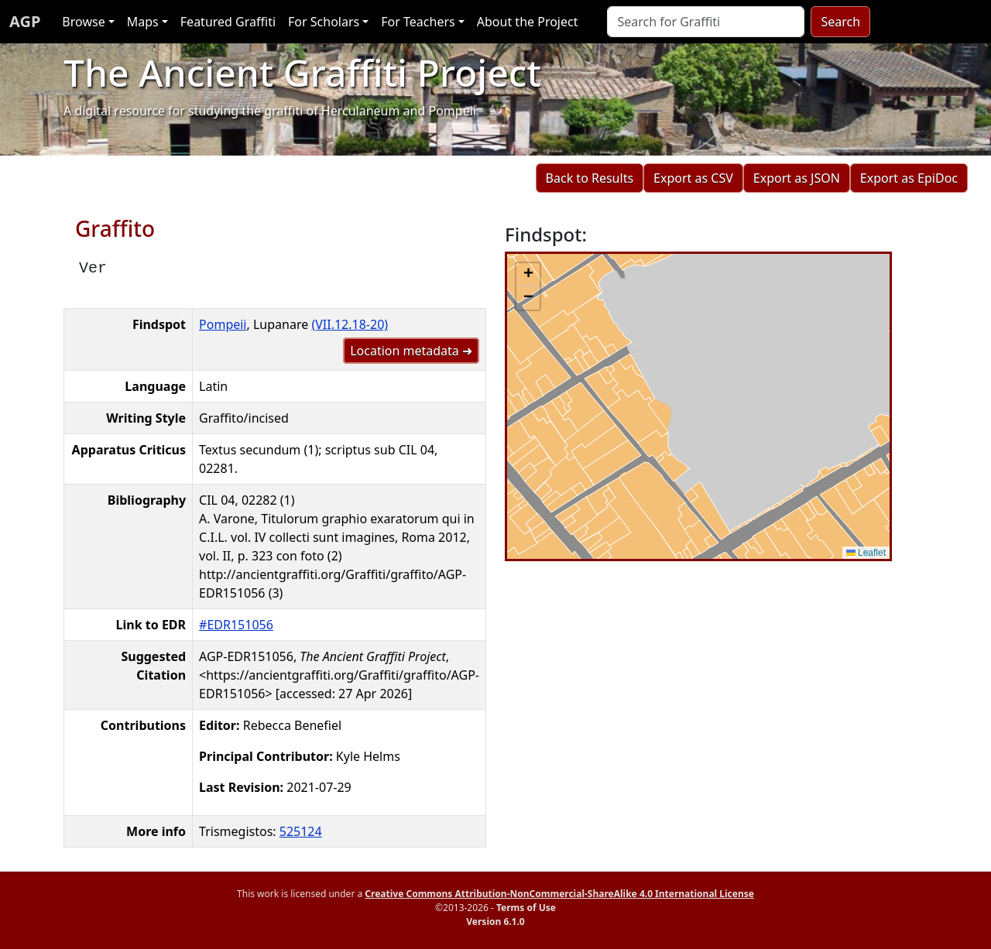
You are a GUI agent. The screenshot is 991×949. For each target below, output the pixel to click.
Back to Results (589, 178)
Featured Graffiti (228, 21)
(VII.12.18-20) (349, 324)
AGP (24, 21)
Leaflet (866, 552)
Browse (83, 21)
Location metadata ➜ (411, 350)
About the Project (527, 21)
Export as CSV (693, 178)
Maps (143, 21)
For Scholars (323, 21)
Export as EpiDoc (909, 178)
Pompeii (222, 324)
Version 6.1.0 (495, 921)
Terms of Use (526, 907)
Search (840, 21)
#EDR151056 (236, 624)
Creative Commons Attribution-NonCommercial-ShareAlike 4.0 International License (559, 893)
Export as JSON (796, 178)
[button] (528, 274)
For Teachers (417, 21)
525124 (300, 831)
